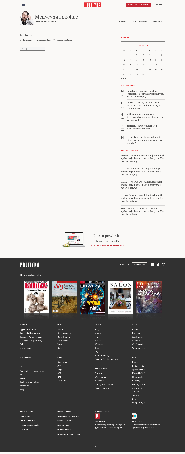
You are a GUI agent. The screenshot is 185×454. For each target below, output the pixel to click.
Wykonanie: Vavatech (121, 447)
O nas (134, 400)
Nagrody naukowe (103, 389)
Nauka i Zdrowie (101, 370)
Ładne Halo (102, 447)
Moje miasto (137, 378)
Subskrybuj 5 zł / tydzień (138, 4)
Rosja (59, 345)
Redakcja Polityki (27, 413)
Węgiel (60, 370)
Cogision (95, 447)
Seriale (98, 341)
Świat (59, 326)
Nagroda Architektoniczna (106, 360)
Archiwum (137, 389)
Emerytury (62, 363)
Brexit (60, 330)
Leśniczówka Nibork (72, 447)
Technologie (100, 381)
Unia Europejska (64, 334)
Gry (96, 352)
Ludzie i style (138, 366)
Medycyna (122, 23)
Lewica (23, 379)
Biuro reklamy (25, 417)
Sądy (22, 390)
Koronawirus (25, 358)
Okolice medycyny (140, 23)
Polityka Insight (49, 447)
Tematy (135, 396)
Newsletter (124, 265)
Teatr (97, 349)
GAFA (59, 378)
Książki (98, 330)
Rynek (59, 358)
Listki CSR (62, 381)
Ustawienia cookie (64, 431)
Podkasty (136, 381)
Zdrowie (98, 374)
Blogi (134, 326)
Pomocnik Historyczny (30, 334)
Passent (135, 330)
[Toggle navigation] (23, 5)
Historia (136, 363)
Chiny (59, 349)
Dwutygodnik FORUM (27, 447)
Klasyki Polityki (139, 374)
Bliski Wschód (63, 341)
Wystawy (99, 345)
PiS (21, 375)
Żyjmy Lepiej (25, 349)
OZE (59, 374)
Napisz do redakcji (27, 422)
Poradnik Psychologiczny (31, 338)
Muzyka (98, 334)
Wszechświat (100, 378)
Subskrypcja (139, 265)
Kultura (98, 326)
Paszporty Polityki (103, 356)
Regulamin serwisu (65, 413)
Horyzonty (157, 23)
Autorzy (135, 392)
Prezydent (24, 386)
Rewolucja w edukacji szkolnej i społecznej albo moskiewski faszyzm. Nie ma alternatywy (142, 159)
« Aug (123, 79)
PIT (59, 366)
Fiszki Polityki (137, 423)
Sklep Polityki (138, 403)
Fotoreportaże (138, 385)
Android (101, 423)
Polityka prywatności (66, 422)
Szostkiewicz (138, 338)
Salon (22, 345)
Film (97, 338)
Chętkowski (137, 345)
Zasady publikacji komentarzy (69, 417)
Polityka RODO (63, 426)
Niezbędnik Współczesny (31, 341)
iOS (96, 423)
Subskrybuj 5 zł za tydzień (106, 247)
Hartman (136, 334)
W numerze (24, 326)
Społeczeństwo (138, 370)
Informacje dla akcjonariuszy (69, 435)
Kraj (22, 367)
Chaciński (136, 341)
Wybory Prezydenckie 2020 (32, 372)
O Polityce (24, 431)
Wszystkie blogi (139, 349)
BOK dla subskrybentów (29, 426)
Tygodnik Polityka (28, 330)
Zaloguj (159, 4)
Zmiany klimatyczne (104, 385)
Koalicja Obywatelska (29, 383)
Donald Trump (63, 338)
